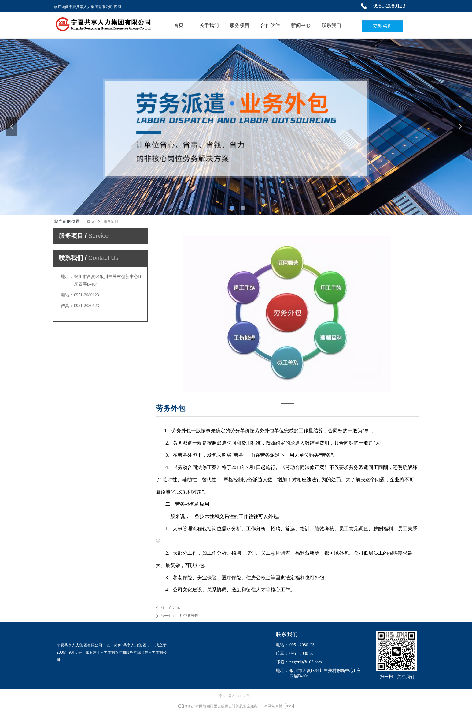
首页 (90, 222)
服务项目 (111, 222)
